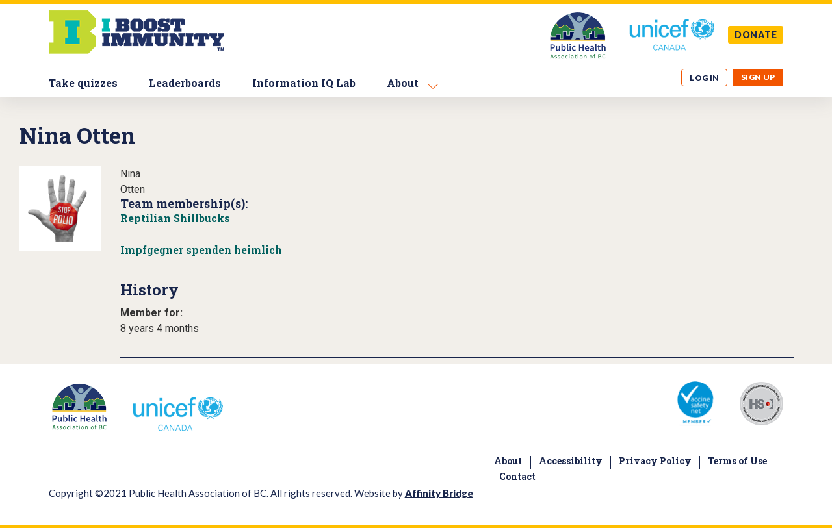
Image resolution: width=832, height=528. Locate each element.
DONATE (755, 34)
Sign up (758, 77)
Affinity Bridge (439, 493)
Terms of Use (737, 461)
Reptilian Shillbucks (175, 218)
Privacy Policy (655, 461)
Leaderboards (185, 83)
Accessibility (571, 461)
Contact (517, 476)
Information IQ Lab (304, 83)
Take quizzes (83, 83)
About (403, 83)
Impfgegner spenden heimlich (201, 250)
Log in (705, 77)
